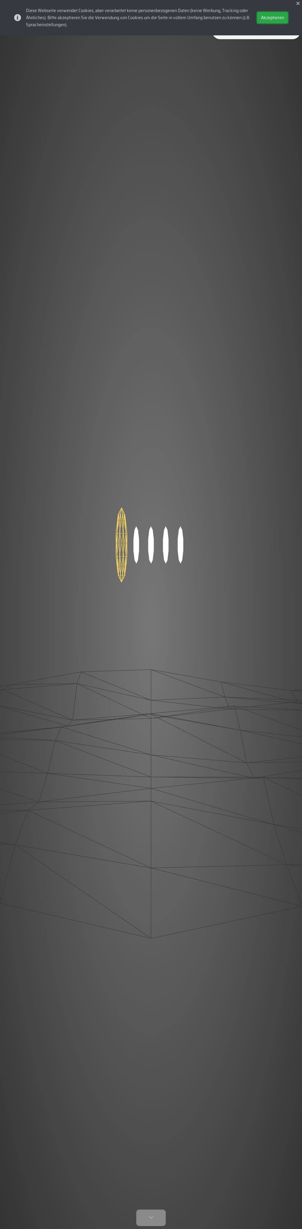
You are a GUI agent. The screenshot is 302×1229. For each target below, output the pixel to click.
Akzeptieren (272, 17)
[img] (298, 3)
